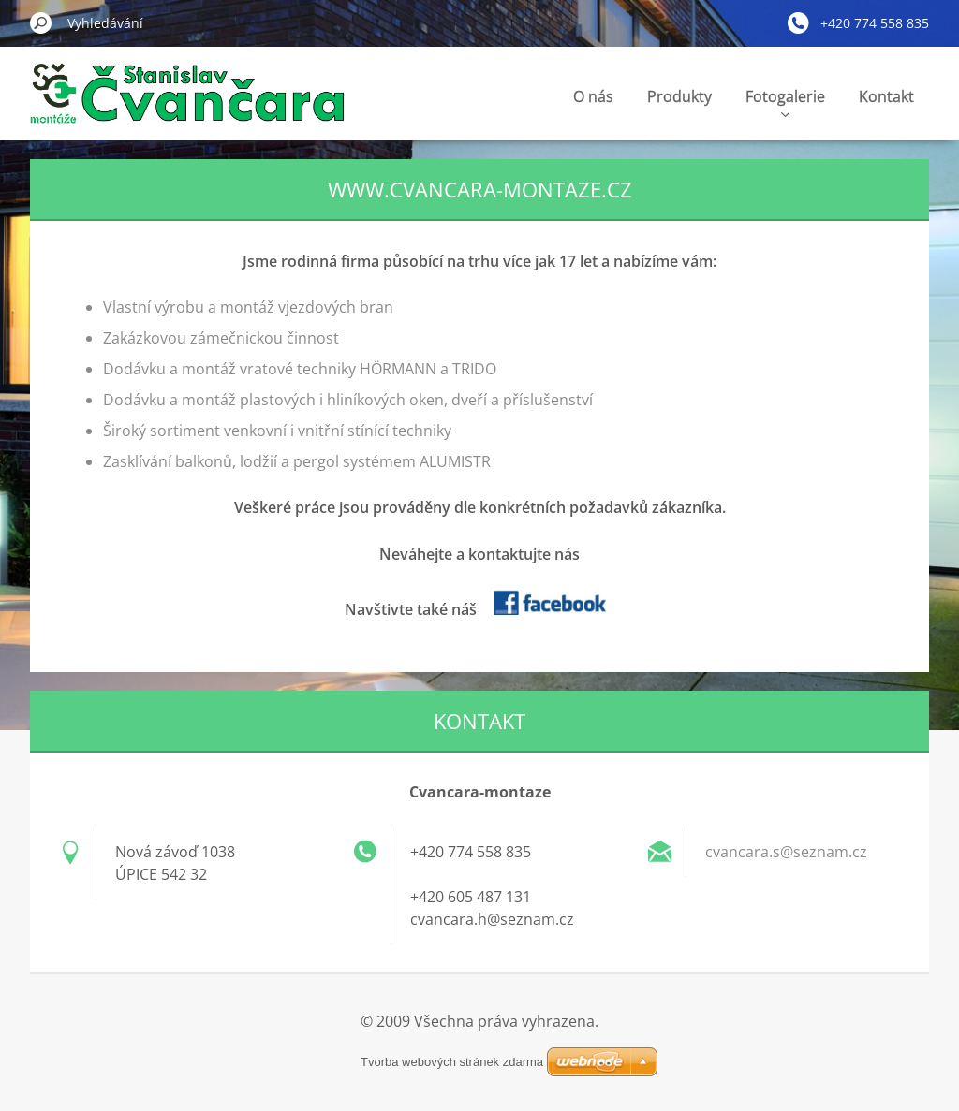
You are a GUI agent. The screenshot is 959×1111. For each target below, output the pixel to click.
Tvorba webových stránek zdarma (452, 1062)
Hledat (41, 22)
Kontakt (886, 96)
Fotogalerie (785, 101)
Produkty (679, 96)
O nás (593, 96)
